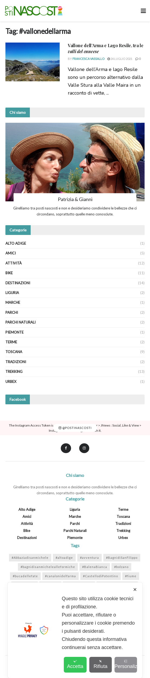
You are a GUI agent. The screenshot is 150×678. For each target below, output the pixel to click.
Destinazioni (17, 283)
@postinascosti (75, 428)
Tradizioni (15, 362)
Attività (13, 263)
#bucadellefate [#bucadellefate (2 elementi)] (25, 576)
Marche (12, 302)
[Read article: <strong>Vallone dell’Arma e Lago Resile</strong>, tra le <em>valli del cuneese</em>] (32, 62)
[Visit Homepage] (33, 10)
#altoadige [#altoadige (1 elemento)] (64, 558)
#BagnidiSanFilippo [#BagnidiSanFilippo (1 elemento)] (122, 558)
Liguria (12, 292)
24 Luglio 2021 (119, 58)
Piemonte (14, 332)
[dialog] (75, 630)
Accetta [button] (75, 664)
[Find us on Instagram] (84, 448)
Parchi (11, 312)
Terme (11, 342)
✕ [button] (135, 589)
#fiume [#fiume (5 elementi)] (130, 576)
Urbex (10, 381)
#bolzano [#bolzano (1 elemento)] (121, 567)
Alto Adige (15, 243)
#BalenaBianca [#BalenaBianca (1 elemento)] (94, 567)
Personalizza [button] (125, 664)
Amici (10, 253)
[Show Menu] (143, 10)
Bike (9, 273)
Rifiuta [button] (100, 664)
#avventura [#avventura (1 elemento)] (89, 558)
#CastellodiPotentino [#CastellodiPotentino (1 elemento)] (100, 576)
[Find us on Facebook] (66, 448)
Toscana (13, 352)
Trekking (14, 371)
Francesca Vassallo (88, 58)
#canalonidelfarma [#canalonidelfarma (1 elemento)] (60, 576)
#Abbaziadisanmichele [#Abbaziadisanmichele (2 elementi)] (30, 558)
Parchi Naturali (20, 322)
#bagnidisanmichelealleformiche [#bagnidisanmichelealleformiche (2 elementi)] (48, 567)
